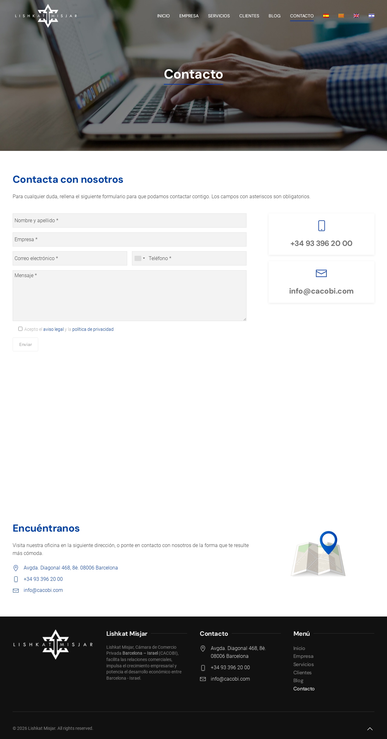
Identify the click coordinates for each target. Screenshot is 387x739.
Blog (275, 16)
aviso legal (53, 329)
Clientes (249, 16)
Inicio (163, 16)
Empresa (189, 16)
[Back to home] (45, 15)
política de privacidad (93, 329)
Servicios (219, 16)
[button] (370, 729)
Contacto (302, 16)
